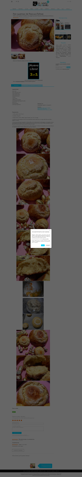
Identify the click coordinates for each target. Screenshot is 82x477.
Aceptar (43, 245)
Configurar (48, 245)
